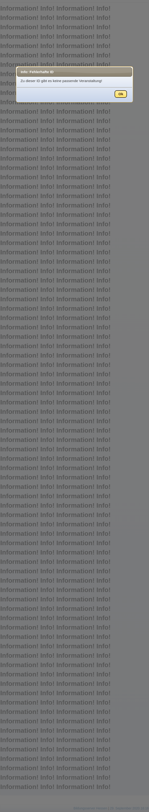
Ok (120, 94)
